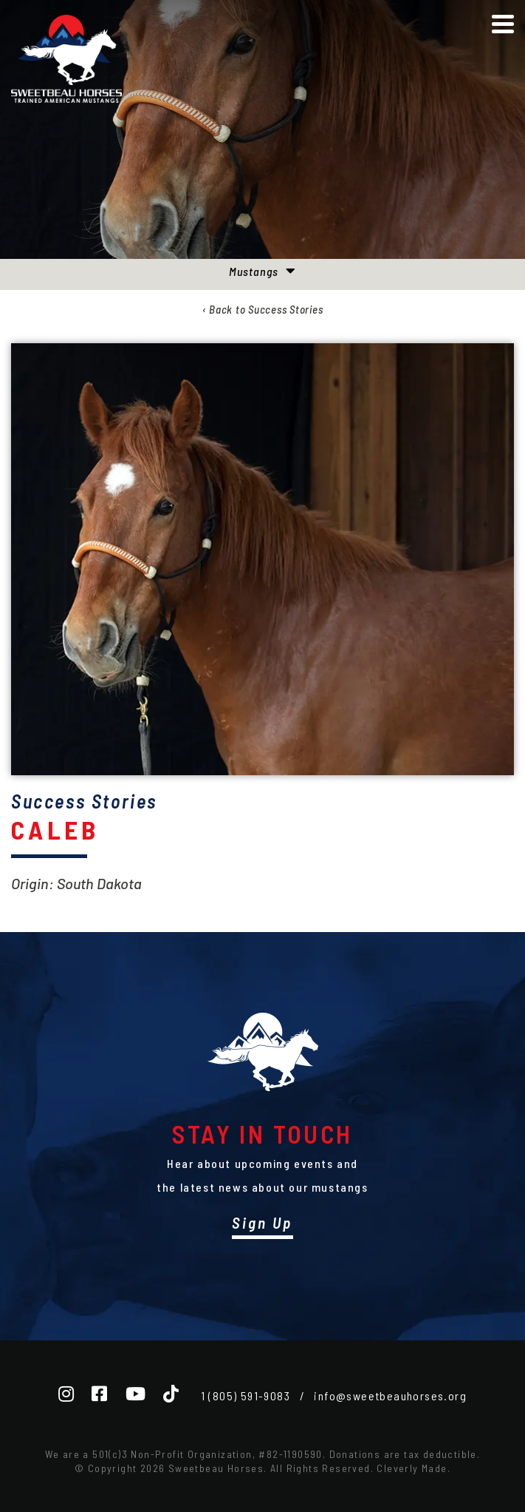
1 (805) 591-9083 (245, 1395)
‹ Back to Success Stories (262, 309)
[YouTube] (135, 1394)
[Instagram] (66, 1394)
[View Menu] (503, 24)
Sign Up (262, 1222)
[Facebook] (99, 1394)
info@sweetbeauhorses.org (390, 1395)
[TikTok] (171, 1394)
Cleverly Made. (413, 1468)
